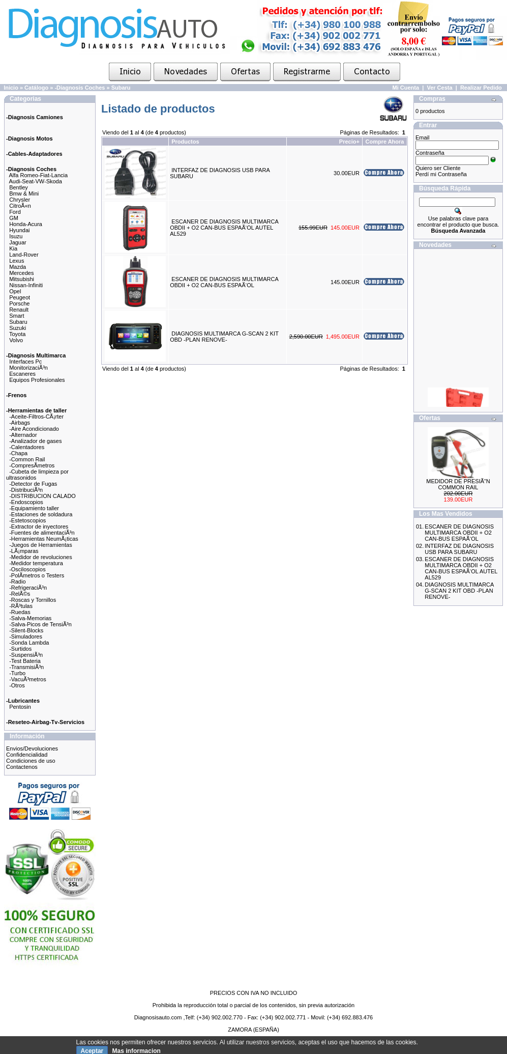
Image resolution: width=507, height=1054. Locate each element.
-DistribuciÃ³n (26, 490)
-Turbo (17, 673)
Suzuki (17, 328)
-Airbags (19, 423)
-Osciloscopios (27, 569)
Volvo (16, 340)
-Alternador (23, 435)
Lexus (16, 261)
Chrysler (19, 200)
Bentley (18, 187)
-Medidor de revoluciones (40, 557)
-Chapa (18, 453)
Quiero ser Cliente (438, 168)
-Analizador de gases (35, 441)
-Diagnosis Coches (79, 88)
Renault (18, 310)
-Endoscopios (26, 502)
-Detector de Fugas (33, 484)
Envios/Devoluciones (32, 748)
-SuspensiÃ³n (26, 655)
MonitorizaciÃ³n (28, 368)
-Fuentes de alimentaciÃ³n (41, 533)
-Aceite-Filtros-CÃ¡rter (36, 416)
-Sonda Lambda (29, 643)
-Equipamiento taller (34, 508)
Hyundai (19, 230)
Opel (15, 291)
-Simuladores (25, 636)
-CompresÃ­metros (31, 465)
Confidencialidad (26, 755)
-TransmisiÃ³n (26, 667)
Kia (13, 248)
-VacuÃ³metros (27, 679)
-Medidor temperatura (36, 563)
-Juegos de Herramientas (40, 545)
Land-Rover (23, 255)
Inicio (11, 88)
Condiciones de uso (30, 761)
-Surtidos (20, 649)
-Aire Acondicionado (34, 429)
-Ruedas (20, 612)
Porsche (19, 303)
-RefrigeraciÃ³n (28, 588)
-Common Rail (27, 459)
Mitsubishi (21, 279)
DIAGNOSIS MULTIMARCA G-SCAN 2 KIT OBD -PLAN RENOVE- (224, 336)
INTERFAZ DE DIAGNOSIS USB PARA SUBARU (459, 549)
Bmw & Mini (24, 193)
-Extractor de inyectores (38, 526)
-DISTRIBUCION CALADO (42, 496)
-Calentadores (26, 447)
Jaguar (17, 242)
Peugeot (19, 297)
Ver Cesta (439, 88)
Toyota (17, 334)
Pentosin (20, 707)
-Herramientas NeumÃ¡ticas (43, 539)
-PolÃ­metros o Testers (36, 575)
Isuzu (15, 236)
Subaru (121, 88)
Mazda (17, 267)
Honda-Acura (25, 224)
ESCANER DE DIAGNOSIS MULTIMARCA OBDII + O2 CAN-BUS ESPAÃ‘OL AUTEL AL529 (224, 227)
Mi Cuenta (406, 88)
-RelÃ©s (19, 594)
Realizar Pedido (481, 88)
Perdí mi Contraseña (441, 174)
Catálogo (36, 88)
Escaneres (22, 374)
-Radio (17, 581)
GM (13, 218)
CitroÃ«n (20, 206)
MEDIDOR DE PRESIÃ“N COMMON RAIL (458, 484)
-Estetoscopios (27, 520)
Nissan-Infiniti (26, 285)
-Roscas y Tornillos (32, 600)
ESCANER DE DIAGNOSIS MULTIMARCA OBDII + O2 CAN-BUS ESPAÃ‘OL (224, 282)
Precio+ (349, 141)
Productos (185, 141)
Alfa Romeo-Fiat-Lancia (38, 175)
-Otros (17, 685)
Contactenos (22, 767)
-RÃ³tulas (21, 606)
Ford (15, 212)
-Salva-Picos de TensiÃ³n (40, 624)
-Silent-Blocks (26, 630)
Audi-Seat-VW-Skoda (35, 181)
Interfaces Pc (25, 361)
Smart (16, 316)
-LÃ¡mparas (23, 551)
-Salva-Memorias (30, 618)
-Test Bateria (25, 661)
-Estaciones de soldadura (40, 514)
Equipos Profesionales (37, 380)
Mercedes (21, 273)
